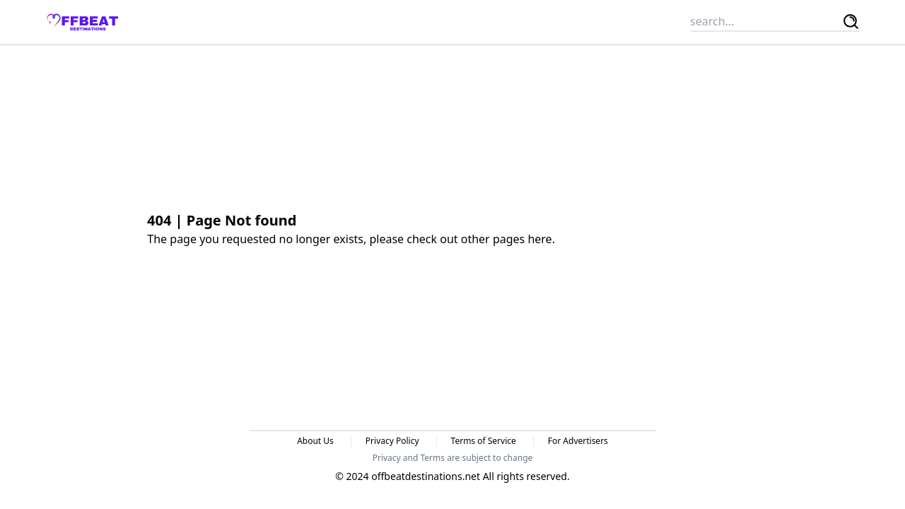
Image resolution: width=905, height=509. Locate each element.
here (539, 239)
